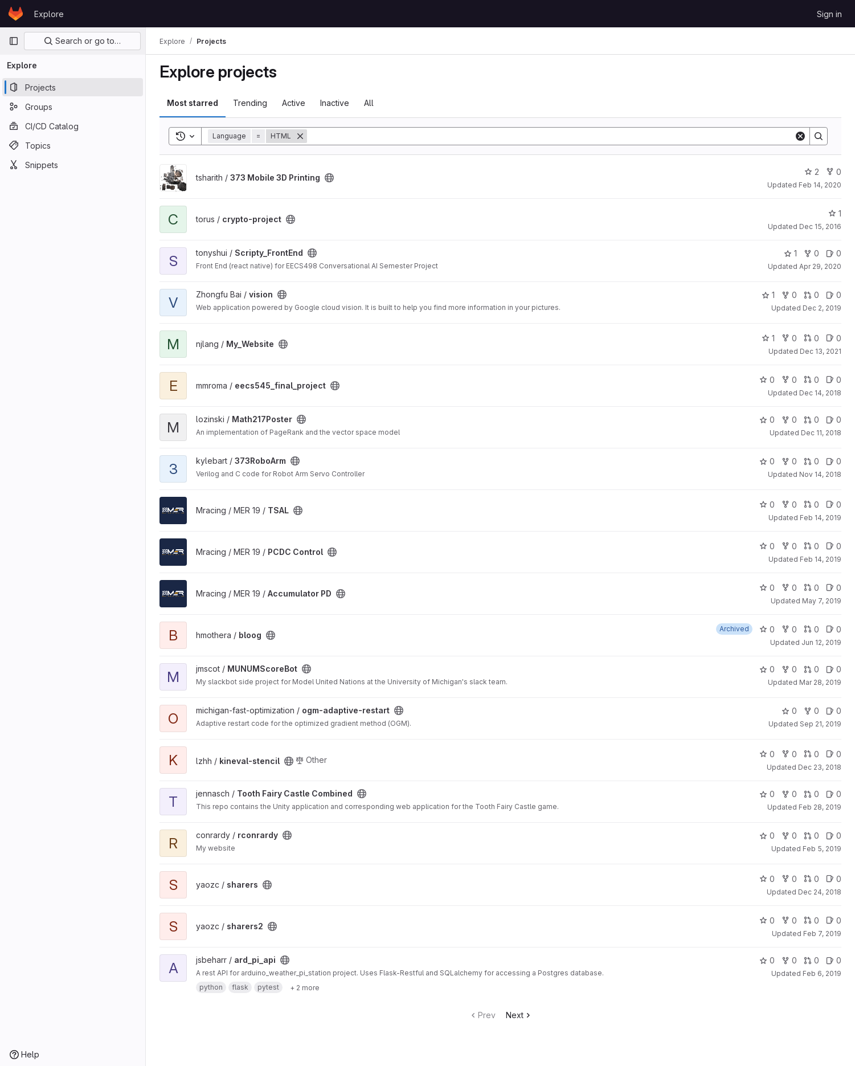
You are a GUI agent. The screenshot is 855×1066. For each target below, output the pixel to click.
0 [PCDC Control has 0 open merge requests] (811, 546)
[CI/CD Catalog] (72, 126)
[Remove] (300, 136)
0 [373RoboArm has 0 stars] (767, 461)
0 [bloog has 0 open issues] (833, 629)
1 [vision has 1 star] (768, 295)
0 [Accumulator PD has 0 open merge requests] (811, 588)
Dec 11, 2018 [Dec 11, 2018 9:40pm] (821, 432)
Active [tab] (293, 103)
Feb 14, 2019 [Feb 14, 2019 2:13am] (820, 559)
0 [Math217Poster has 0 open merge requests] (811, 419)
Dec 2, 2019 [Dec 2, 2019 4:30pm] (822, 308)
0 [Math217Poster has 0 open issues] (833, 419)
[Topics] (72, 145)
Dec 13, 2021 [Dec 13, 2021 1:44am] (820, 351)
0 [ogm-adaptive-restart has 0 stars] (789, 711)
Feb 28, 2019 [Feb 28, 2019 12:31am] (820, 807)
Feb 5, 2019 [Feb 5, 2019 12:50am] (822, 848)
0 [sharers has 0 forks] (789, 879)
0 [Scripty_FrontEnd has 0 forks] (811, 253)
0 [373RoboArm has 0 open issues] (833, 461)
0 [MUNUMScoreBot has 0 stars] (767, 669)
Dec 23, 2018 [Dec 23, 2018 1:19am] (819, 767)
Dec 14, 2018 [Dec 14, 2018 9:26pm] (820, 393)
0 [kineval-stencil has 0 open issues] (833, 754)
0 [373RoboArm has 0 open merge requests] (811, 461)
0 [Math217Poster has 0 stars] (767, 419)
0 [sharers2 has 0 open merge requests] (811, 920)
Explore (49, 14)
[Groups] (72, 106)
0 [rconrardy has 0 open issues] (833, 835)
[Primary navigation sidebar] (14, 41)
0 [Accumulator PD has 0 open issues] (833, 588)
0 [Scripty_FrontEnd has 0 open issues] (833, 253)
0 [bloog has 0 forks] (789, 629)
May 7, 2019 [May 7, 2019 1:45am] (821, 601)
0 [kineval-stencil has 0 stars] (767, 754)
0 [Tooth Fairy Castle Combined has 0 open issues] (833, 794)
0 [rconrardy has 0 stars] (767, 835)
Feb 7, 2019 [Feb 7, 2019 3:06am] (822, 933)
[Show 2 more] (305, 987)
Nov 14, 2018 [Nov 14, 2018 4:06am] (820, 474)
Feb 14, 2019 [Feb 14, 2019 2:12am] (820, 517)
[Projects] (72, 87)
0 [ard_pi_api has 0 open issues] (833, 960)
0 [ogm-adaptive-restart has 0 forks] (811, 711)
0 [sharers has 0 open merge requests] (811, 879)
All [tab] (369, 103)
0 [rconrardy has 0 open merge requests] (811, 835)
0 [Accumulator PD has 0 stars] (767, 588)
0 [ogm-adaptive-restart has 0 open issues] (833, 711)
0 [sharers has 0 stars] (767, 879)
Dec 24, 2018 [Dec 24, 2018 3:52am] (819, 892)
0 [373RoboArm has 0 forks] (789, 461)
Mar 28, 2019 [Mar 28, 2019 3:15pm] (820, 682)
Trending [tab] (250, 103)
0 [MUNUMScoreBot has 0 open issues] (833, 669)
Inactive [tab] (334, 103)
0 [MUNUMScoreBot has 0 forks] (789, 669)
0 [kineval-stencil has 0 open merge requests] (811, 754)
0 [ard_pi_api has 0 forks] (789, 960)
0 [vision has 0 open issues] (833, 295)
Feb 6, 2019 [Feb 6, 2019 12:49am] (822, 973)
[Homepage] (15, 14)
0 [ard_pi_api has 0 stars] (767, 960)
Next (519, 1015)
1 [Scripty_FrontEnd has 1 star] (790, 253)
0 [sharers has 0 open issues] (833, 879)
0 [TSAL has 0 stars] (767, 504)
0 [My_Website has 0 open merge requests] (811, 338)
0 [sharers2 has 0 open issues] (833, 920)
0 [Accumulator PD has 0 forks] (789, 588)
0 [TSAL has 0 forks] (789, 504)
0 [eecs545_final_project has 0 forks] (789, 380)
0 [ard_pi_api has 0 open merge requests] (811, 960)
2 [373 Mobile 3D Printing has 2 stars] (811, 172)
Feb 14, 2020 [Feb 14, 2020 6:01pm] (820, 185)
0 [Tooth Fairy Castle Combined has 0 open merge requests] (811, 794)
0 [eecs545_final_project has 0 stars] (767, 380)
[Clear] (800, 136)
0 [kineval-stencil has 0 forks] (789, 754)
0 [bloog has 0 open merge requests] (811, 629)
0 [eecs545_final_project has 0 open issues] (833, 380)
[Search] (550, 136)
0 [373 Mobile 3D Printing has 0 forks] (833, 172)
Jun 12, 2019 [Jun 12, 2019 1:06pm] (821, 642)
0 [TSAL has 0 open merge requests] (811, 504)
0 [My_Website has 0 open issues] (833, 338)
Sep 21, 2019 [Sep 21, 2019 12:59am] (820, 724)
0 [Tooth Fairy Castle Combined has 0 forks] (789, 794)
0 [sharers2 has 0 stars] (767, 920)
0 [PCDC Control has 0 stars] (767, 546)
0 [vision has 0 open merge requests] (811, 295)
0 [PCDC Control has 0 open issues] (833, 546)
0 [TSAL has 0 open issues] (833, 504)
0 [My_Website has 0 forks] (789, 338)
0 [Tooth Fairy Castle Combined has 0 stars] (767, 794)
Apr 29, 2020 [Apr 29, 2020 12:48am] (820, 266)
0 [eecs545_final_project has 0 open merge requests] (811, 380)
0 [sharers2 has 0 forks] (789, 920)
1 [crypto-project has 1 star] (834, 213)
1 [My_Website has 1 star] (768, 338)
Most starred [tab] (192, 103)
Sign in (829, 14)
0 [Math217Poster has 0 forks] (789, 419)
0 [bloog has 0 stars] (767, 629)
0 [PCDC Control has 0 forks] (789, 546)
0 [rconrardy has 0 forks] (789, 835)
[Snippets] (72, 165)
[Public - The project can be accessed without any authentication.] (329, 177)
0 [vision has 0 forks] (789, 295)
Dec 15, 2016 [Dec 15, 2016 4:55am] (820, 226)
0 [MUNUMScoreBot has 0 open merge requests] (811, 669)
